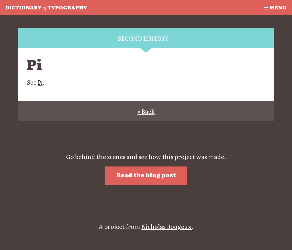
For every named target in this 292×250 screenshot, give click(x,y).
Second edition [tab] (143, 38)
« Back (146, 111)
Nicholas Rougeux (166, 226)
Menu (275, 7)
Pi (40, 82)
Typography (46, 7)
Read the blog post (146, 174)
